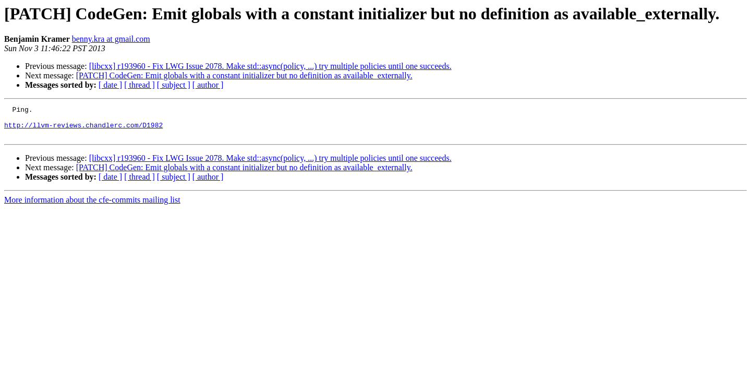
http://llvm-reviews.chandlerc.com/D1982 (83, 129)
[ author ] (208, 84)
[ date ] (110, 84)
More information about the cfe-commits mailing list (92, 206)
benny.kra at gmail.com (111, 38)
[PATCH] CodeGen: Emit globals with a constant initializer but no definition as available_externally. (244, 75)
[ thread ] (139, 84)
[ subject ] (173, 84)
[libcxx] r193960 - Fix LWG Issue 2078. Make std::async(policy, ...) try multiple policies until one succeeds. (270, 66)
